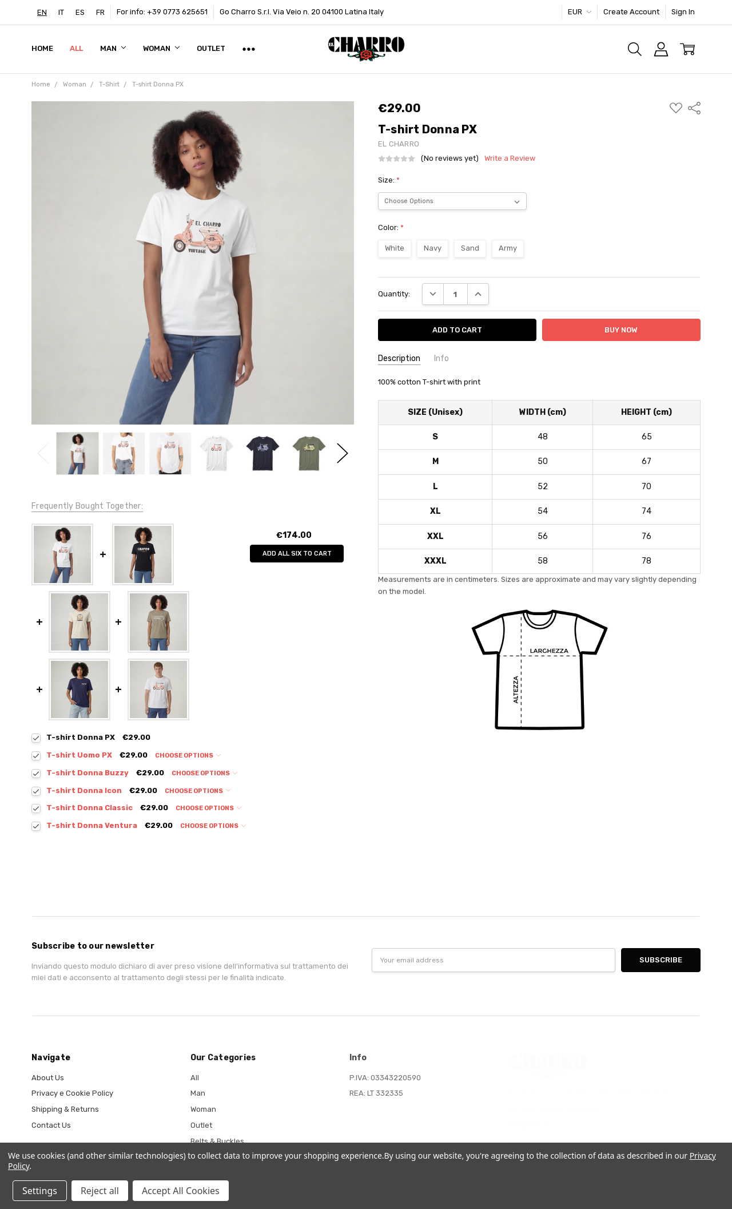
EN (42, 12)
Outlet (211, 48)
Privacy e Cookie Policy (72, 1093)
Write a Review (509, 158)
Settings (39, 1190)
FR (100, 12)
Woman (161, 48)
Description (399, 358)
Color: (391, 227)
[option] (61, 12)
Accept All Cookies (181, 1190)
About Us (47, 1077)
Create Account (631, 11)
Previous (42, 453)
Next (342, 453)
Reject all (100, 1190)
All (76, 48)
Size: (389, 180)
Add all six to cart (297, 553)
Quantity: (394, 294)
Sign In (683, 11)
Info (441, 358)
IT (61, 12)
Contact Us (51, 1125)
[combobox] (42, 12)
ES (80, 12)
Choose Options (188, 755)
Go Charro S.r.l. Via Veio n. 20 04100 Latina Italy (302, 11)
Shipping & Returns (65, 1109)
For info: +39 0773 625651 (162, 11)
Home (42, 48)
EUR (579, 11)
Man (112, 48)
